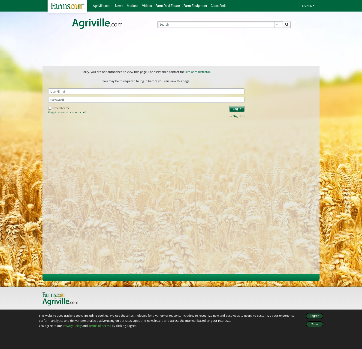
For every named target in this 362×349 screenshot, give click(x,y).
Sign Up (238, 116)
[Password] (146, 100)
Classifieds (218, 6)
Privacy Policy (72, 326)
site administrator (197, 72)
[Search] (220, 24)
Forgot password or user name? (67, 112)
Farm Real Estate (168, 6)
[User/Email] (146, 91)
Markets (133, 6)
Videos (147, 6)
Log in (237, 109)
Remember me (58, 108)
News (119, 6)
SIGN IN (307, 5)
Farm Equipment (195, 6)
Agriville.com (102, 6)
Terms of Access (99, 326)
